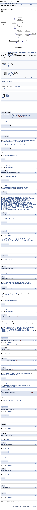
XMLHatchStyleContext (26, 296)
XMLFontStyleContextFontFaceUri (6, 324)
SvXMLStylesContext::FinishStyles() (10, 167)
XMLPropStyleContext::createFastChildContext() (8, 199)
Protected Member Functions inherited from (10, 86)
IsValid (8, 65)
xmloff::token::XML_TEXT (4, 331)
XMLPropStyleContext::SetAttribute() (6, 207)
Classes (16, 3)
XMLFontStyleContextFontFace (28, 323)
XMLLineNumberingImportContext (20, 141)
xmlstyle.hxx (6, 7)
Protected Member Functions (29, 4)
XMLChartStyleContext (17, 322)
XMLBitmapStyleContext (4, 297)
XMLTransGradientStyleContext (12, 297)
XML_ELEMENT (19, 328)
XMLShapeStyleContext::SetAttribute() (21, 188)
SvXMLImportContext (16, 79)
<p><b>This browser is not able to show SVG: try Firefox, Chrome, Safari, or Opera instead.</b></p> (19, 23)
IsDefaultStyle (9, 75)
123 (6, 129)
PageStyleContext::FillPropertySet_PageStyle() (21, 205)
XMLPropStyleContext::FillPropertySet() (6, 204)
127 (6, 398)
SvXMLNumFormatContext (23, 140)
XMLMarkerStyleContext (20, 297)
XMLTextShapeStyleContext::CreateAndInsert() (23, 282)
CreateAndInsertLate (10, 73)
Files (20, 3)
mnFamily (7, 97)
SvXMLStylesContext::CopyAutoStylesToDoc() (11, 144)
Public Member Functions (23, 4)
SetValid (9, 66)
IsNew (8, 67)
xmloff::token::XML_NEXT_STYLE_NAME (6, 330)
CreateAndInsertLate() (9, 294)
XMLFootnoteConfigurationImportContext (27, 322)
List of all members (35, 5)
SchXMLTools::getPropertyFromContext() (26, 206)
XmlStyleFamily (22, 52)
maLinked (7, 95)
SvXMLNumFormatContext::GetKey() (6, 240)
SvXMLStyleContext (10, 52)
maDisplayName (6, 185)
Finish (8, 74)
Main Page (2, 3)
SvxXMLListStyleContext (9, 152)
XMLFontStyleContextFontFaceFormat (17, 324)
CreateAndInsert (10, 72)
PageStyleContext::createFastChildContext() (23, 201)
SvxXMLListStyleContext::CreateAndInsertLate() (8, 188)
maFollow (7, 94)
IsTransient (9, 76)
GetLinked (9, 63)
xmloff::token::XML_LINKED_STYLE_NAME (15, 329)
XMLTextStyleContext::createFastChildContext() (21, 199)
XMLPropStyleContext (9, 140)
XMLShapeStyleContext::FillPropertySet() (30, 204)
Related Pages (7, 3)
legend (18, 37)
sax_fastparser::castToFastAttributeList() (10, 400)
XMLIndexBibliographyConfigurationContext (7, 141)
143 (6, 153)
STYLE (5, 328)
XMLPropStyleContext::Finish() (5, 206)
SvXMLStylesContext (18, 293)
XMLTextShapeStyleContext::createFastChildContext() (8, 201)
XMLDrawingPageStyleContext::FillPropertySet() (8, 205)
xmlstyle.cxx (10, 129)
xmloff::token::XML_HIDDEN (5, 329)
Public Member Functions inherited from (10, 79)
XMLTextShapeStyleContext (31, 140)
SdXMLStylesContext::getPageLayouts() (17, 240)
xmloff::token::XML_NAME (25, 329)
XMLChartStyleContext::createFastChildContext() (8, 202)
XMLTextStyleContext (16, 140)
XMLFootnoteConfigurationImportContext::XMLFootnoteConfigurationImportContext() (17, 364)
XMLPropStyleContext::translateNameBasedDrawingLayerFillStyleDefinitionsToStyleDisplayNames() (15, 209)
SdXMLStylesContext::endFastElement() (26, 203)
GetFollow (9, 62)
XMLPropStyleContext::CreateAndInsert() (11, 187)
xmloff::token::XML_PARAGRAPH (17, 330)
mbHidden (7, 96)
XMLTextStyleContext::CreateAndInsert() (22, 187)
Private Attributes (35, 4)
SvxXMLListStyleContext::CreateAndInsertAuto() (8, 239)
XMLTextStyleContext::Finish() (14, 283)
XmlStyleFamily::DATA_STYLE (31, 52)
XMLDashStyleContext (29, 297)
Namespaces (12, 3)
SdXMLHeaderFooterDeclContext (11, 296)
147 (6, 165)
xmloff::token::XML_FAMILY (25, 328)
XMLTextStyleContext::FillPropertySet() (10, 176)
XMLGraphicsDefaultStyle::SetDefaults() (6, 208)
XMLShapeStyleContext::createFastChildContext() (23, 200)
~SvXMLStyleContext (11, 54)
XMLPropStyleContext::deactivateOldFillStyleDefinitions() (23, 202)
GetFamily (9, 64)
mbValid (7, 98)
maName (7, 89)
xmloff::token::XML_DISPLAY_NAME (11, 328)
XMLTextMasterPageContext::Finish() (6, 273)
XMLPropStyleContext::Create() (5, 198)
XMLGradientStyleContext (19, 296)
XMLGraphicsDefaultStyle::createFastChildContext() (8, 200)
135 (6, 353)
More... (32, 77)
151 (6, 298)
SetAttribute (6, 82)
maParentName (8, 93)
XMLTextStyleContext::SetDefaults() (28, 207)
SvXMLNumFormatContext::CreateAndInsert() (23, 238)
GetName (9, 57)
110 (6, 259)
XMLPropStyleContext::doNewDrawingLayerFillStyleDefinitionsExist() (11, 203)
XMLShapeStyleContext (29, 321)
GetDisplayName (10, 58)
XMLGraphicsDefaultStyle (22, 351)
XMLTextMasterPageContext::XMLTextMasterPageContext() (9, 374)
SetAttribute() (19, 400)
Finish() (15, 294)
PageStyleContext (11, 322)
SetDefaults (9, 71)
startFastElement (10, 55)
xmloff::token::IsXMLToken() (8, 327)
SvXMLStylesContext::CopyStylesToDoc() (25, 144)
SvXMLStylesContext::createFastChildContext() (11, 300)
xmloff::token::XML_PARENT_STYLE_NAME (28, 330)
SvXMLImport (15, 52)
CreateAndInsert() (3, 294)
